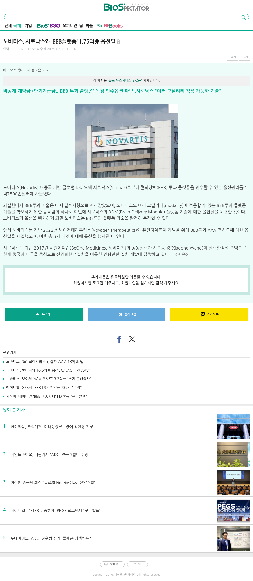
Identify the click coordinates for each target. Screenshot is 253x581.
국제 (17, 26)
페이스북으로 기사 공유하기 (119, 339)
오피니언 (70, 26)
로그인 (98, 283)
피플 (89, 26)
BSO (55, 27)
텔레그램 (126, 314)
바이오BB (103, 27)
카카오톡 (209, 314)
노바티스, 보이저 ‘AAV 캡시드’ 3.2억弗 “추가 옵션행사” (48, 379)
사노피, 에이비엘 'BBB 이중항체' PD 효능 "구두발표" (46, 396)
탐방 (81, 26)
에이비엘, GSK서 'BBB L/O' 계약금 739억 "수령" (44, 387)
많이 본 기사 (14, 410)
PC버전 (113, 564)
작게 (233, 57)
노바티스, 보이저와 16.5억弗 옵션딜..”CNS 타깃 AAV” (48, 370)
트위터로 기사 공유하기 (132, 339)
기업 (28, 26)
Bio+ (43, 27)
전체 (8, 26)
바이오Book (116, 27)
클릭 (159, 283)
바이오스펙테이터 (117, 5)
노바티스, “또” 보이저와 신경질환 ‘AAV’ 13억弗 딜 (44, 362)
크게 (245, 57)
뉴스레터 (43, 314)
